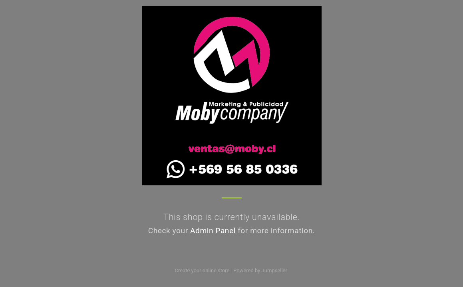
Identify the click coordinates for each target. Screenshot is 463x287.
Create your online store (202, 270)
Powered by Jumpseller (260, 270)
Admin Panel (213, 230)
